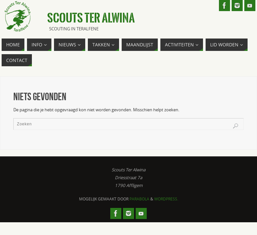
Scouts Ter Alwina (91, 18)
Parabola (139, 199)
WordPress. (166, 199)
